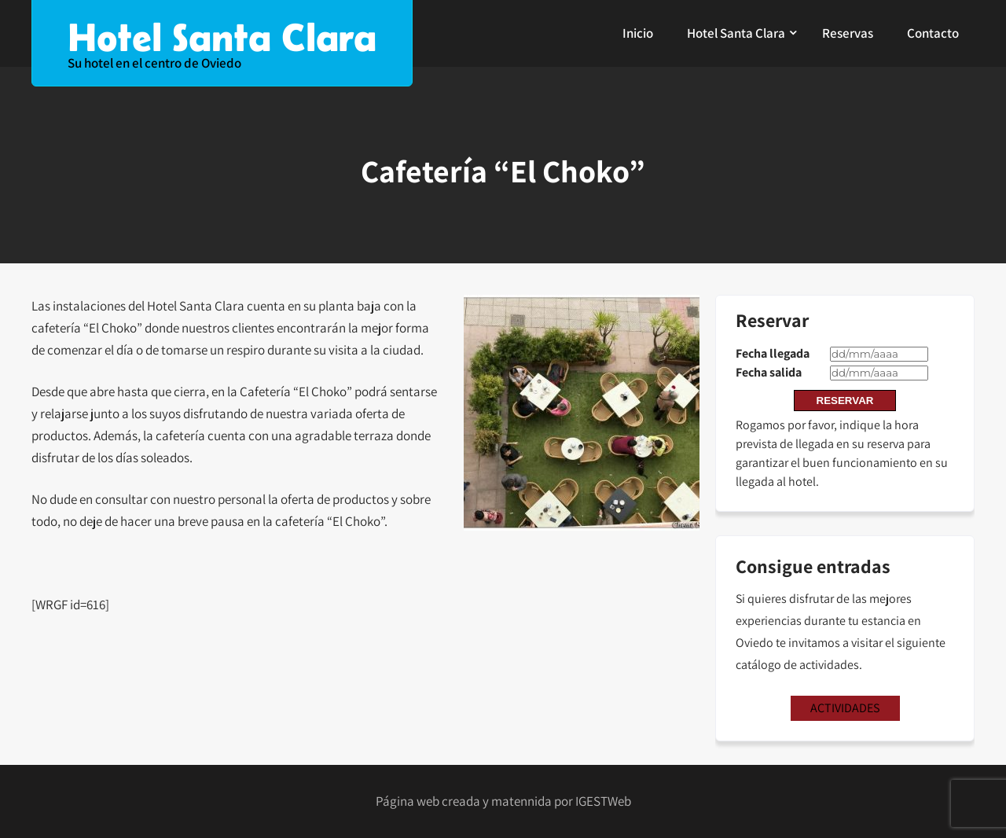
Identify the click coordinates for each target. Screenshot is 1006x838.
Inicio (637, 33)
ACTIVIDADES (844, 708)
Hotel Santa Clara (736, 33)
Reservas (847, 33)
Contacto (933, 33)
